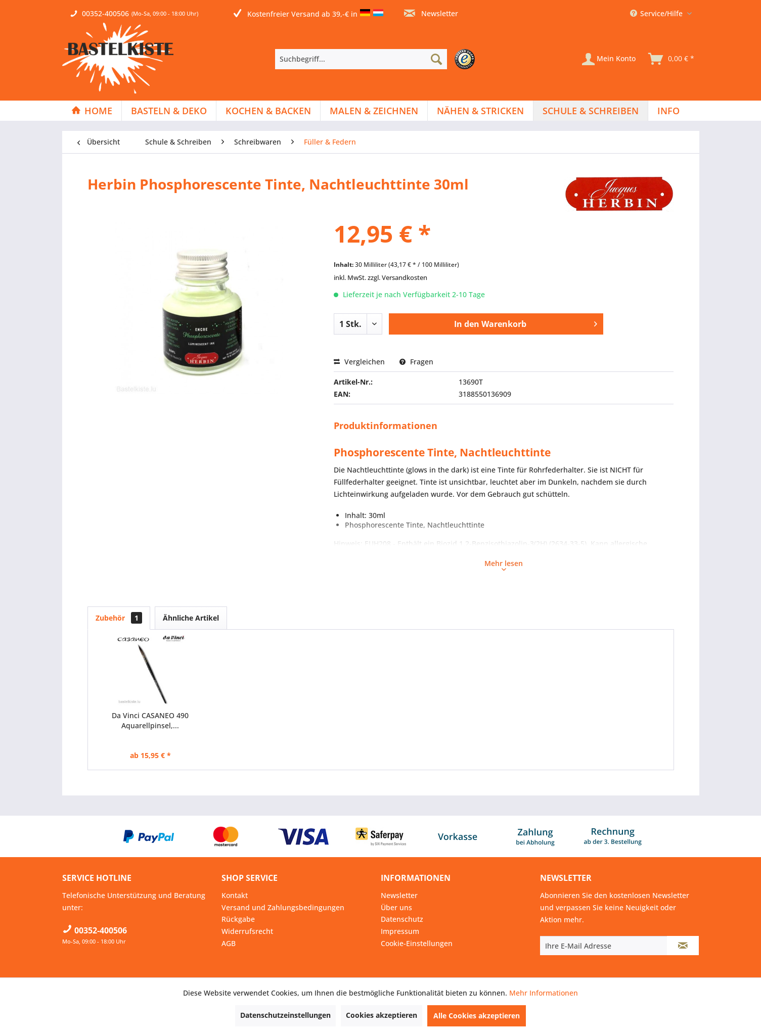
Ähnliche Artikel (191, 618)
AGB (228, 943)
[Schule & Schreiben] (590, 111)
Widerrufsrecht (247, 931)
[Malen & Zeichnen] (374, 111)
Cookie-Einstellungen (417, 943)
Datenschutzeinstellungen (285, 1015)
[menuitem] (377, 59)
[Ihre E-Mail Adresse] (603, 945)
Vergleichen (359, 361)
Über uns (396, 907)
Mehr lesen (503, 564)
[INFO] (668, 111)
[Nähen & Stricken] (480, 111)
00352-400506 (105, 13)
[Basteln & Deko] (169, 111)
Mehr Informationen (543, 993)
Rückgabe (238, 919)
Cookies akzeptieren (381, 1015)
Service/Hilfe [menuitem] (657, 13)
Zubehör (119, 618)
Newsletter (431, 13)
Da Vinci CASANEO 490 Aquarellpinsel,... (150, 720)
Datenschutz (402, 919)
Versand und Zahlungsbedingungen (282, 907)
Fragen (416, 361)
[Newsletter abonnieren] (683, 945)
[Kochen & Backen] (268, 111)
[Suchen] (436, 59)
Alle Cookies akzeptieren (476, 1015)
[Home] (91, 111)
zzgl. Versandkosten (397, 277)
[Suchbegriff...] (361, 59)
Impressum (400, 931)
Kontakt (234, 895)
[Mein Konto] (609, 59)
